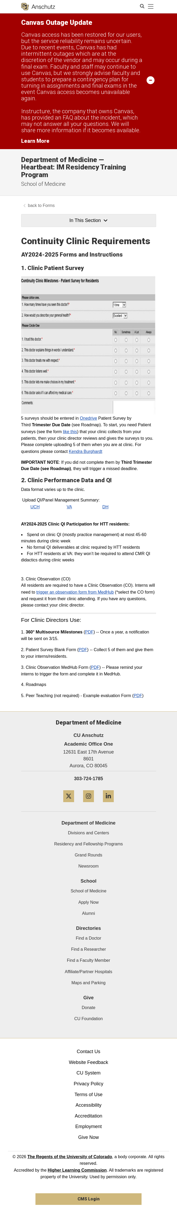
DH (105, 507)
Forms (49, 205)
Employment (88, 1126)
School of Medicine (43, 184)
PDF (89, 632)
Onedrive (88, 418)
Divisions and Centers (88, 833)
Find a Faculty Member (88, 960)
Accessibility (88, 1105)
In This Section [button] (88, 220)
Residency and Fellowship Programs (88, 844)
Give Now (88, 1137)
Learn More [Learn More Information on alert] (35, 141)
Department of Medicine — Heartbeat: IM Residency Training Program (73, 167)
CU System (88, 1073)
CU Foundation (88, 1018)
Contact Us (88, 1051)
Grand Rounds (88, 855)
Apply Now (88, 902)
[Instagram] (88, 804)
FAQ (68, 117)
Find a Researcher (88, 949)
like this (70, 431)
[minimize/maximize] (150, 79)
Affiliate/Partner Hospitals (88, 971)
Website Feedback (88, 1062)
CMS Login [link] (88, 1198)
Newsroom (88, 866)
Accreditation (88, 1116)
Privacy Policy (88, 1083)
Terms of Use (88, 1094)
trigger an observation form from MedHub (75, 592)
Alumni (88, 913)
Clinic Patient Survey (56, 268)
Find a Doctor (88, 938)
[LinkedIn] (108, 804)
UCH (35, 507)
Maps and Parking (88, 983)
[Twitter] (68, 804)
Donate (89, 1007)
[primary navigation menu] (151, 6)
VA (69, 507)
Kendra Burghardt (85, 451)
